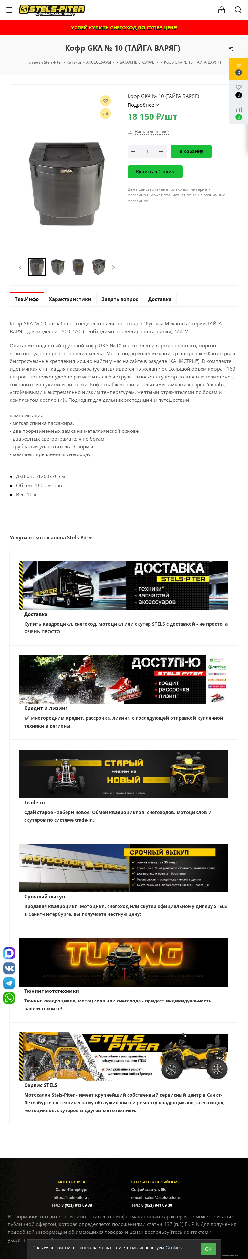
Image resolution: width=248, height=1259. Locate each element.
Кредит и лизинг (45, 708)
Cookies (173, 1247)
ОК (208, 1249)
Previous (20, 267)
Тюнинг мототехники (51, 991)
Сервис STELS (40, 1085)
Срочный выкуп (44, 896)
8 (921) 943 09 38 (76, 1205)
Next (113, 267)
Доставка (35, 614)
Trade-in (34, 802)
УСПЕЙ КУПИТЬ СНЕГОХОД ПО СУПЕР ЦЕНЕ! (124, 27)
